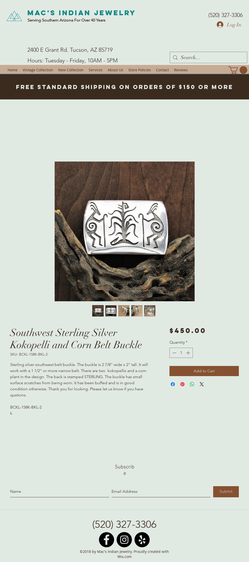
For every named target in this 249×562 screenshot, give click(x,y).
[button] (237, 70)
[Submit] (226, 491)
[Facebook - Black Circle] (106, 539)
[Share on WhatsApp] (192, 384)
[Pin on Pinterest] (182, 384)
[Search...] (208, 57)
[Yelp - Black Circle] (142, 539)
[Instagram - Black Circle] (124, 539)
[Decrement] (173, 353)
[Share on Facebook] (173, 384)
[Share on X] (202, 384)
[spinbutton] (181, 353)
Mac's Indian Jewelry (81, 12)
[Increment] (188, 353)
